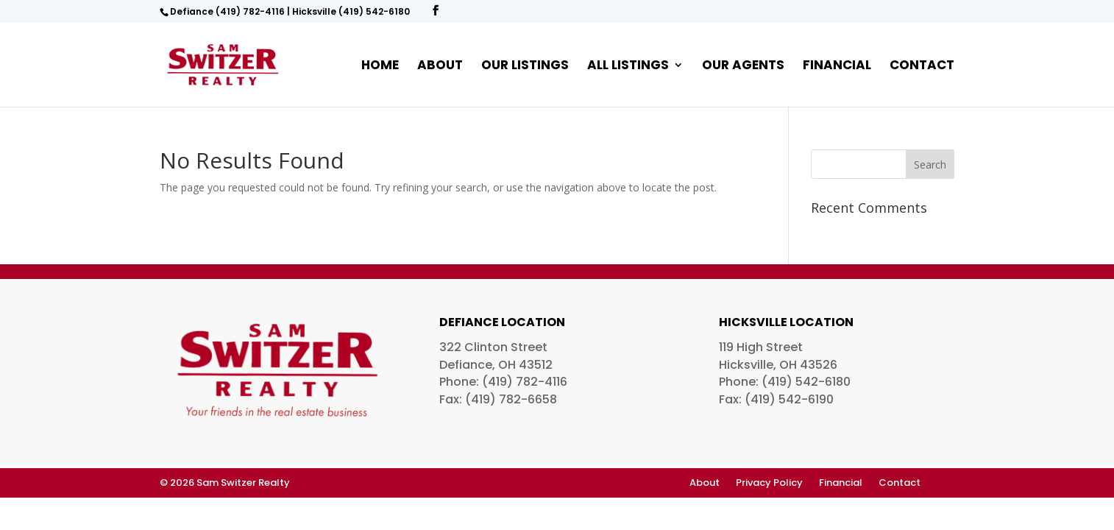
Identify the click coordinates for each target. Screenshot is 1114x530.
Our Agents (743, 67)
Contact (922, 67)
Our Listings (525, 67)
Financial (837, 67)
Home (380, 67)
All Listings (628, 67)
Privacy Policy (769, 484)
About (440, 67)
